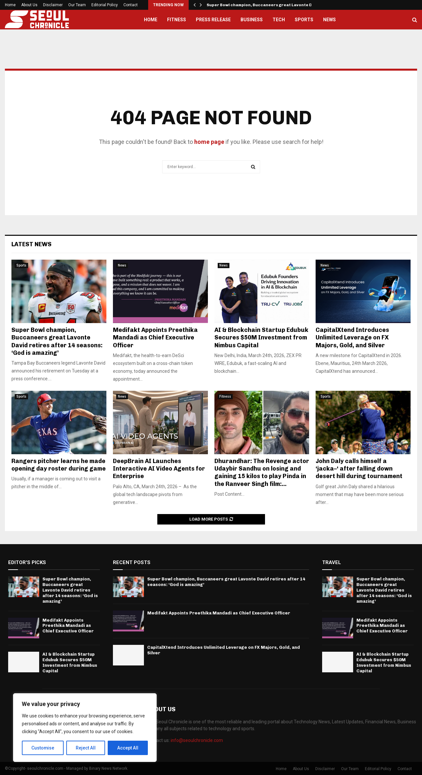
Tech (279, 19)
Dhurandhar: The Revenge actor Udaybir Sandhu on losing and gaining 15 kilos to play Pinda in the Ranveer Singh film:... (261, 472)
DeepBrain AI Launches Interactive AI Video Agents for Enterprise (159, 468)
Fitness (176, 19)
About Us (29, 5)
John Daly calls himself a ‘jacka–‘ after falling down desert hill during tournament (359, 468)
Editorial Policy (104, 5)
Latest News (31, 244)
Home (10, 5)
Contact (130, 5)
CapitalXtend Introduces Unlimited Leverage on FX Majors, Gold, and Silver (352, 337)
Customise (43, 747)
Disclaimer (53, 5)
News (329, 19)
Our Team (77, 5)
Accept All (127, 747)
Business (252, 19)
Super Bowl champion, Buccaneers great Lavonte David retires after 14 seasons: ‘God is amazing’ (56, 341)
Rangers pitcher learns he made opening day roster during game (58, 464)
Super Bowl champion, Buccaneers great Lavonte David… (266, 5)
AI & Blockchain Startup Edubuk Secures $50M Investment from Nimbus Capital (261, 337)
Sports (304, 19)
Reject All (86, 747)
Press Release (213, 19)
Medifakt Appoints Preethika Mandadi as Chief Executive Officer (155, 337)
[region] (85, 727)
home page (209, 141)
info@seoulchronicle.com (197, 740)
